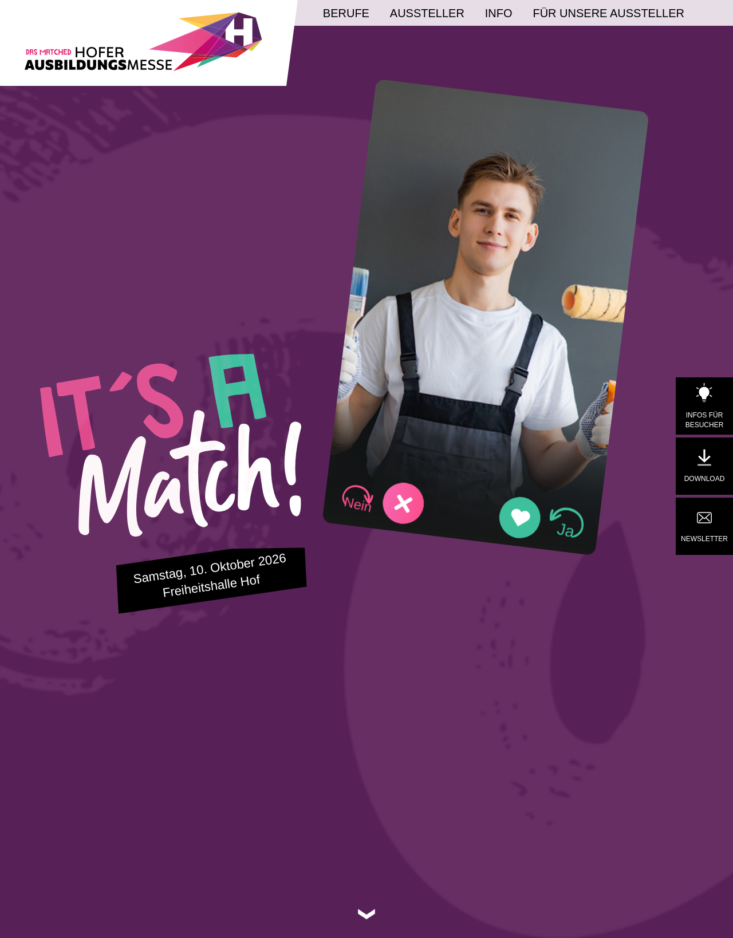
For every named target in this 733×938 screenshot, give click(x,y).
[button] (382, 500)
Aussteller (427, 13)
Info (499, 13)
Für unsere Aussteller (608, 13)
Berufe (346, 13)
